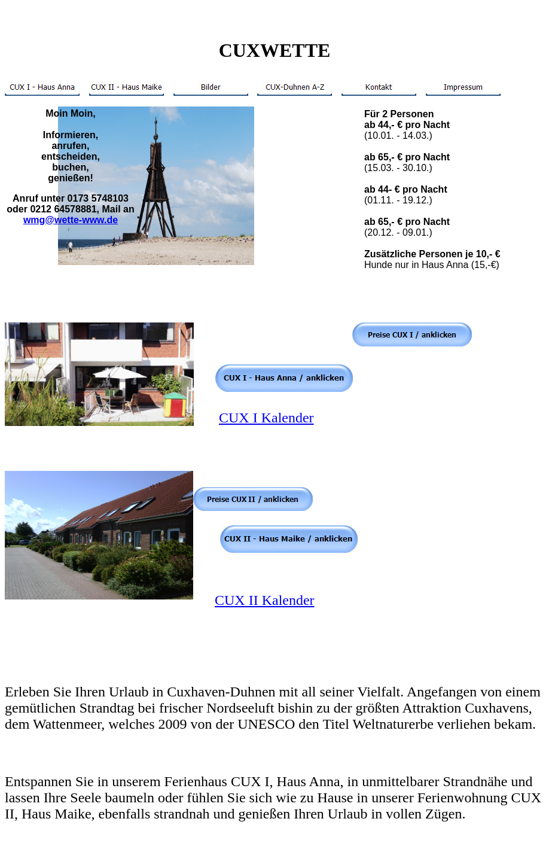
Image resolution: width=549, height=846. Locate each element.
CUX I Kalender (266, 417)
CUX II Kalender (265, 600)
